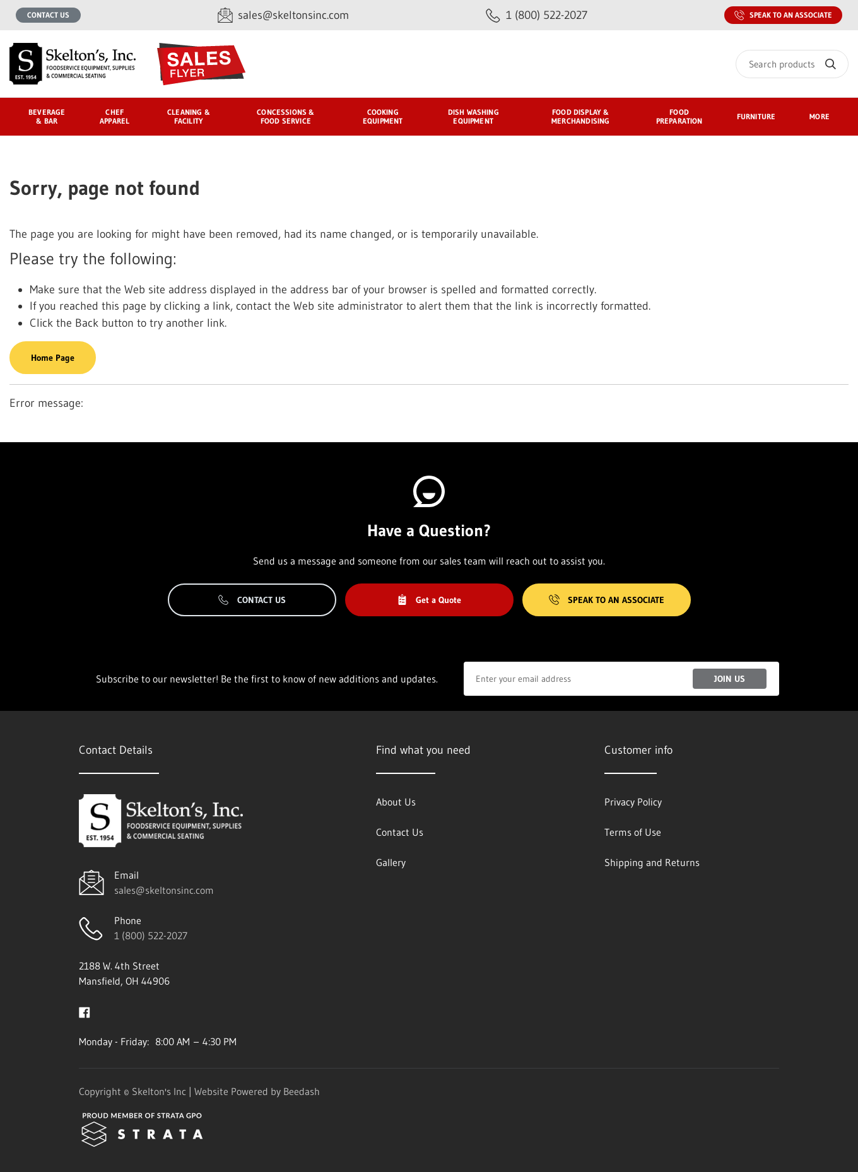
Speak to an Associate (783, 15)
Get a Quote (429, 600)
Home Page (52, 357)
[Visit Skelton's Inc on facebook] (84, 1011)
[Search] (792, 64)
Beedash (301, 1091)
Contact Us (48, 15)
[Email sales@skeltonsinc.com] (283, 15)
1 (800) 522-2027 (150, 935)
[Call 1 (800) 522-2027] (536, 15)
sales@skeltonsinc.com (164, 890)
